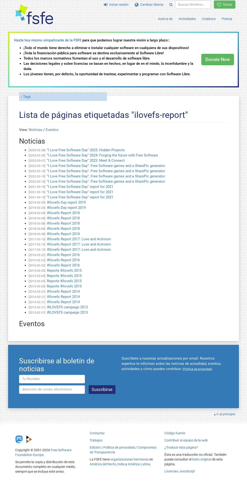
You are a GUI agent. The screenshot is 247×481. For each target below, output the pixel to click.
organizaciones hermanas (129, 459)
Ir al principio (226, 414)
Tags (27, 97)
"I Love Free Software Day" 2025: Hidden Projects (86, 150)
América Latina (139, 464)
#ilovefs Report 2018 (63, 213)
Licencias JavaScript (179, 471)
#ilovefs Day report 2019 (66, 202)
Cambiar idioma (149, 4)
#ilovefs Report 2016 (63, 255)
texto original (201, 459)
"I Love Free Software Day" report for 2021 (80, 187)
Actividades (187, 19)
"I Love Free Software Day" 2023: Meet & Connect (86, 160)
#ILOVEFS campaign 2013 (67, 307)
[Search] (171, 4)
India (121, 464)
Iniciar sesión (116, 4)
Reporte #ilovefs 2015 (64, 270)
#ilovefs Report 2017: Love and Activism (79, 239)
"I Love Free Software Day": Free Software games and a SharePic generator (106, 166)
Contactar (97, 433)
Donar (224, 4)
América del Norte (103, 464)
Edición (95, 447)
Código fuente (174, 433)
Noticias (35, 130)
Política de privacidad (119, 447)
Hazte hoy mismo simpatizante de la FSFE (47, 40)
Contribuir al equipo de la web (186, 440)
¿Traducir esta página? (181, 447)
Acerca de (165, 19)
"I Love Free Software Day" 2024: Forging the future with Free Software (102, 155)
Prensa (227, 19)
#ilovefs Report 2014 (63, 291)
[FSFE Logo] (34, 15)
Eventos (52, 130)
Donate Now (217, 59)
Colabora (209, 19)
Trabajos (96, 440)
